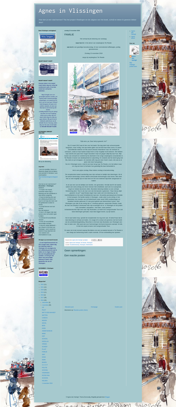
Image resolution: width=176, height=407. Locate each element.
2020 (42, 290)
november (45, 305)
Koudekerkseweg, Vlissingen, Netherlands (81, 244)
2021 (42, 287)
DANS (44, 357)
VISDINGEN (45, 373)
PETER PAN (46, 375)
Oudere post (118, 307)
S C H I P (45, 365)
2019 (42, 292)
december (45, 302)
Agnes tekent (133, 37)
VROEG (44, 344)
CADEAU (45, 318)
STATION (45, 370)
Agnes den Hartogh (74, 242)
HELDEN (44, 380)
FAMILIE (44, 352)
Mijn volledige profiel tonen (133, 64)
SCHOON (45, 378)
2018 (42, 295)
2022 (42, 284)
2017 (42, 297)
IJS (43, 307)
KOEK (44, 328)
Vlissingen (89, 242)
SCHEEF (44, 346)
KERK (44, 360)
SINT (43, 354)
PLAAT (44, 349)
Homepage (94, 307)
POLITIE (44, 367)
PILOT (44, 310)
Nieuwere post (69, 307)
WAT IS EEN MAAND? (49, 312)
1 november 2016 (47, 383)
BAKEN (44, 362)
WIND (44, 333)
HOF (43, 336)
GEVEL (44, 323)
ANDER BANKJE (47, 331)
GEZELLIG (45, 341)
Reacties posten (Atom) (81, 310)
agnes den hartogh (134, 58)
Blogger (107, 397)
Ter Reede (83, 242)
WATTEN (44, 315)
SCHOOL (45, 339)
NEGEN (44, 320)
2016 (42, 300)
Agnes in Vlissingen (71, 10)
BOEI (43, 325)
